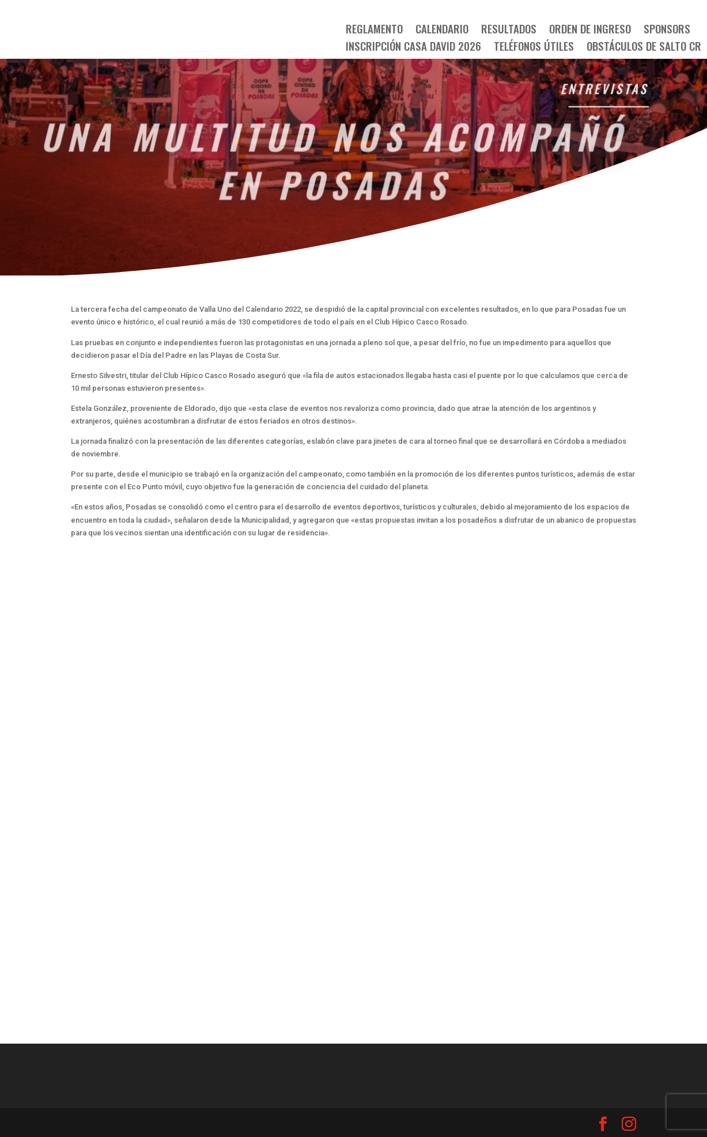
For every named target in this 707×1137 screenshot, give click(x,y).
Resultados (508, 30)
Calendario (441, 30)
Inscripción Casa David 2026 (413, 47)
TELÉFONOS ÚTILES (534, 47)
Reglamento (374, 30)
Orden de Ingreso (590, 30)
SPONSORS (667, 30)
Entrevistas (604, 89)
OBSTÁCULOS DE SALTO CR (644, 47)
